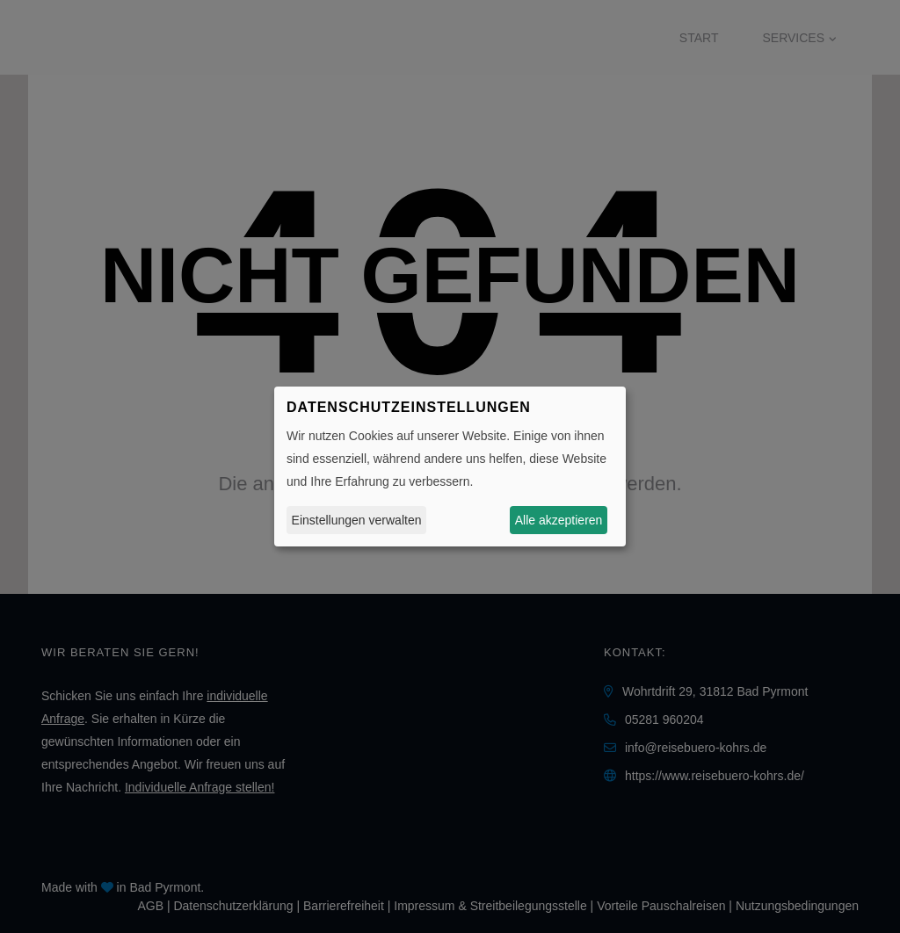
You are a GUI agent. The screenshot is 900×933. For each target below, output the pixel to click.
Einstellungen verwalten (357, 520)
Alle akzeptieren (559, 520)
